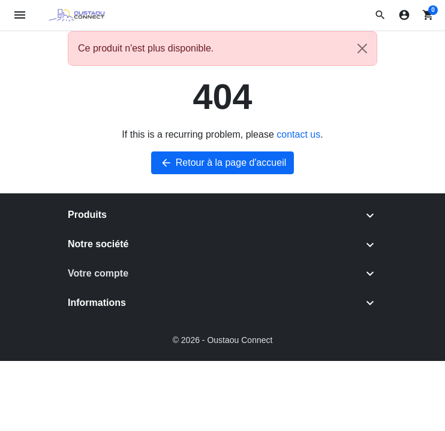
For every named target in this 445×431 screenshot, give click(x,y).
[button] (380, 15)
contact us (298, 134)
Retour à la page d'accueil (223, 163)
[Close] (362, 48)
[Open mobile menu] (20, 15)
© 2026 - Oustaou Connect (223, 340)
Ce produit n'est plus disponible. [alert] (227, 48)
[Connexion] (404, 15)
